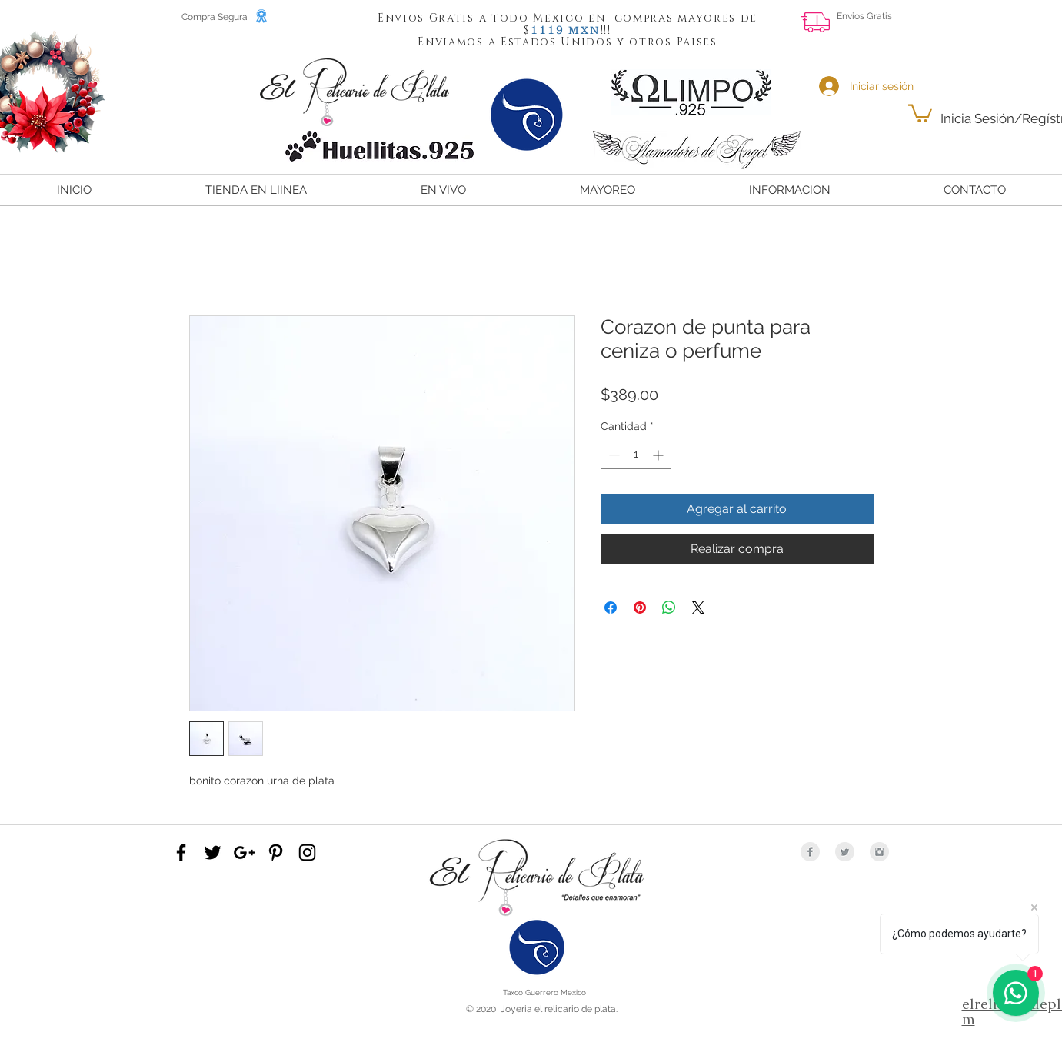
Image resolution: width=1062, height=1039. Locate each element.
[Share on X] (698, 607)
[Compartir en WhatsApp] (669, 607)
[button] (547, 29)
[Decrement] (612, 454)
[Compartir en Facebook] (610, 607)
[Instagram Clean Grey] (879, 851)
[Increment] (659, 454)
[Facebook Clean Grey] (810, 851)
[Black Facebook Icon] (181, 852)
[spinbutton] (636, 454)
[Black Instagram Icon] (307, 852)
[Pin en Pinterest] (640, 607)
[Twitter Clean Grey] (844, 851)
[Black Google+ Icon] (244, 852)
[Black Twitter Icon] (212, 852)
